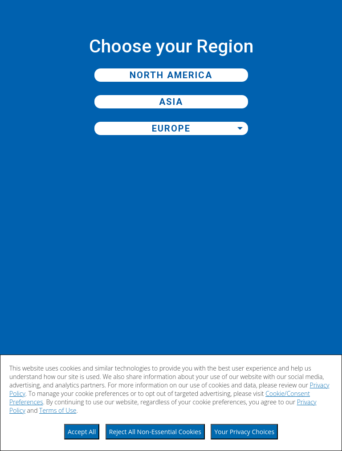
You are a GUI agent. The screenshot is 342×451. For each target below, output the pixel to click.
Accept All (82, 431)
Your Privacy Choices (244, 431)
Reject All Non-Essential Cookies (155, 431)
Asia (171, 101)
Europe (171, 128)
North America (171, 75)
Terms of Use (57, 410)
